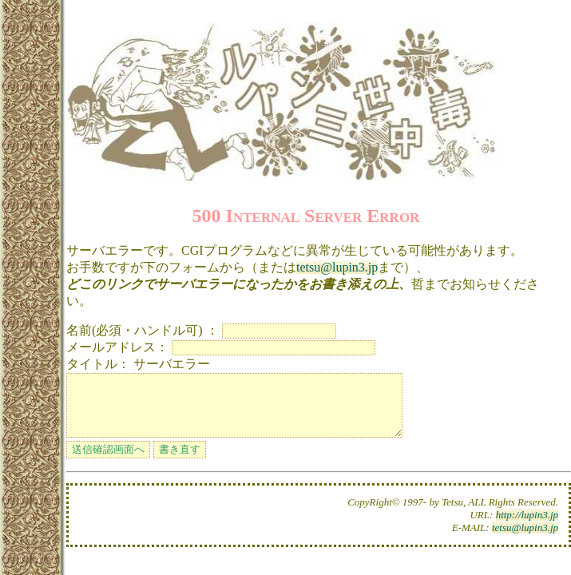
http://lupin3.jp (527, 527)
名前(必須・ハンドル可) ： (142, 330)
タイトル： (98, 364)
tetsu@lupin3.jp (337, 267)
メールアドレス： (117, 347)
